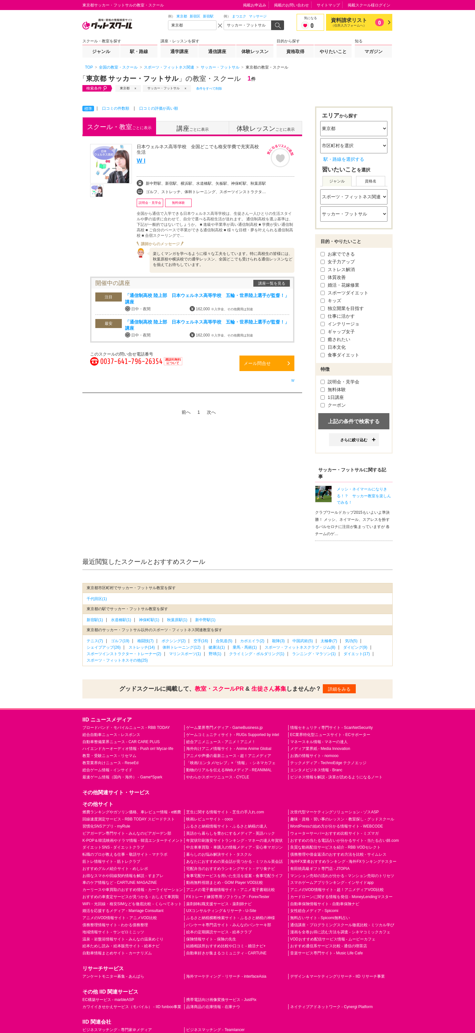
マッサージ (258, 16)
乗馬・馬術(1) (245, 647)
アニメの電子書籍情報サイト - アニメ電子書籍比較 (230, 889)
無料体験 (333, 389)
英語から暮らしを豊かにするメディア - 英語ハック (230, 833)
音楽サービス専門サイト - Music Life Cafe (326, 953)
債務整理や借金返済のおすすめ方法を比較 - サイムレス (338, 854)
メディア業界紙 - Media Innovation (320, 748)
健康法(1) (216, 647)
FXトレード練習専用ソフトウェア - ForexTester (227, 897)
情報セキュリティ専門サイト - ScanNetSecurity (331, 727)
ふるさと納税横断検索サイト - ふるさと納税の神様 (230, 918)
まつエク (239, 16)
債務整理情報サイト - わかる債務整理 (115, 925)
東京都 (181, 16)
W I (141, 161)
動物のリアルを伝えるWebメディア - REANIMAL (228, 770)
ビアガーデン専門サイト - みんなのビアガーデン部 (126, 833)
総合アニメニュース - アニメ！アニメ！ (221, 742)
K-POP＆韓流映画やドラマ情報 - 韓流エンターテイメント (132, 840)
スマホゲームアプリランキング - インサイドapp (332, 882)
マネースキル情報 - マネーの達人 (319, 742)
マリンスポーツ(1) (185, 654)
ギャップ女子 (338, 331)
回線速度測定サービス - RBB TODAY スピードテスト (128, 819)
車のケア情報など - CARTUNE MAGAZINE (119, 882)
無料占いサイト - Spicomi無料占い (320, 918)
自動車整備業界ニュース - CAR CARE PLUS (121, 742)
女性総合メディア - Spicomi (314, 910)
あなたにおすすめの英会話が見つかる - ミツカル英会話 (234, 861)
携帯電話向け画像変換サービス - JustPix (221, 999)
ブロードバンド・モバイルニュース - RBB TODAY (126, 727)
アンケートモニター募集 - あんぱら (113, 976)
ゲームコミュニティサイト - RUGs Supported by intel (232, 734)
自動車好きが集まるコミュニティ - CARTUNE (226, 953)
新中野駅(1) (205, 620)
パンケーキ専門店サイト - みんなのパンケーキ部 (228, 925)
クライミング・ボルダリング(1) (256, 654)
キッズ (331, 300)
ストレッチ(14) (142, 647)
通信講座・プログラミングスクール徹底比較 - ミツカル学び (342, 925)
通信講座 (217, 51)
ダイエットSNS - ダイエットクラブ (113, 847)
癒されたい (335, 339)
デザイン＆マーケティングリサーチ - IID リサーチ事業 (337, 976)
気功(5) (351, 641)
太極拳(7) (329, 641)
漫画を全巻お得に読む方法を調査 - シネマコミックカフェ (340, 932)
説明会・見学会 (340, 381)
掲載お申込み (254, 5)
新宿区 (195, 16)
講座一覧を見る (271, 283)
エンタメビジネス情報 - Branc (316, 770)
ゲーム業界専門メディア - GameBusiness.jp (224, 727)
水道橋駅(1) (121, 620)
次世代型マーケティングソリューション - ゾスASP (334, 812)
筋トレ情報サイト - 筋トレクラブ (111, 861)
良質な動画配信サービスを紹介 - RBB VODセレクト (335, 847)
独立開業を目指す (342, 308)
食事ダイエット (340, 354)
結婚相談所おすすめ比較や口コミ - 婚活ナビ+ (226, 946)
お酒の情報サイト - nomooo (314, 755)
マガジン (373, 51)
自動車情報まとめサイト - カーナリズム (117, 953)
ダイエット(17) (356, 654)
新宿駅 (208, 16)
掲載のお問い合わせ (291, 5)
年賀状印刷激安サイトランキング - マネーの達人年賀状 (234, 840)
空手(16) (201, 641)
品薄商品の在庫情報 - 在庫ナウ (213, 1007)
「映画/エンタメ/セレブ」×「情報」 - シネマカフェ (230, 763)
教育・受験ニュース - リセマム (109, 755)
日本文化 (333, 347)
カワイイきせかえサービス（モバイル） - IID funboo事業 (131, 1007)
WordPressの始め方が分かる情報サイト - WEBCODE (336, 826)
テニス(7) (95, 641)
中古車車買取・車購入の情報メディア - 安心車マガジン (234, 847)
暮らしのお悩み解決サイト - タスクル (219, 854)
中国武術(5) (302, 641)
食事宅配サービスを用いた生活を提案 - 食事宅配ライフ (234, 876)
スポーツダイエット (344, 292)
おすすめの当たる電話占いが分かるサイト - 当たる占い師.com (344, 840)
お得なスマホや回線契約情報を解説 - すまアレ (123, 876)
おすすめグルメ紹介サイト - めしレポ (115, 868)
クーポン (333, 405)
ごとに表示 (119, 126)
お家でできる (338, 254)
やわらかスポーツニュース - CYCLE (217, 777)
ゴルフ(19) (120, 641)
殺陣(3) (278, 641)
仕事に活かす (338, 316)
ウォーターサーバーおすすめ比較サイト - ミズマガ (334, 833)
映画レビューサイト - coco (209, 819)
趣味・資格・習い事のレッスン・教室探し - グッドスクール (342, 819)
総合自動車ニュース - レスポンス (111, 734)
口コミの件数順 (115, 108)
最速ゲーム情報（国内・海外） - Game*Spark (122, 777)
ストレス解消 (338, 269)
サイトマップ (328, 5)
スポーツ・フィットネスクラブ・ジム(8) (300, 647)
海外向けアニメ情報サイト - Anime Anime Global (228, 748)
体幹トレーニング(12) (181, 647)
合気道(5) (224, 641)
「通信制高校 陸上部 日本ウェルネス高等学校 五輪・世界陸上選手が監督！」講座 (207, 298)
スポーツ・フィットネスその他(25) (117, 660)
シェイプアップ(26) (104, 647)
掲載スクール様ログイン (369, 5)
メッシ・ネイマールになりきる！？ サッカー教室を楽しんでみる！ (364, 496)
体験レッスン (255, 51)
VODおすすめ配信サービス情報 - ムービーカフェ (333, 939)
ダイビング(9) (355, 647)
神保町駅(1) (149, 620)
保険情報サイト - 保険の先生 (211, 939)
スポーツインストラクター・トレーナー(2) (124, 654)
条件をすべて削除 (209, 88)
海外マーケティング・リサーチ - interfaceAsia (226, 976)
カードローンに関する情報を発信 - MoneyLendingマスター (341, 897)
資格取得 (295, 51)
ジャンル (101, 51)
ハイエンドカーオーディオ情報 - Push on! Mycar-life (127, 748)
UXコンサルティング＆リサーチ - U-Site (221, 910)
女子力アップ (338, 261)
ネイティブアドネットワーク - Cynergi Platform (331, 1007)
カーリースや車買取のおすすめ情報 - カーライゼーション (132, 889)
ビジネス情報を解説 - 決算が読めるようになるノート (336, 777)
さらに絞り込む (353, 440)
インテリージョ (340, 323)
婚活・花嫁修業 (340, 285)
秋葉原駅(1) (177, 620)
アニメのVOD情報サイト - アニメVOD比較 (119, 918)
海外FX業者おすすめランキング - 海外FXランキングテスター (343, 861)
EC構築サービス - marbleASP (108, 999)
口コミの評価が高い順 (158, 108)
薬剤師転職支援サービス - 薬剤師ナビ (219, 904)
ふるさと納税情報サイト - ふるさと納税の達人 (226, 826)
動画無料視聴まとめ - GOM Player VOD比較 (224, 882)
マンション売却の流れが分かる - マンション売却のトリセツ (342, 876)
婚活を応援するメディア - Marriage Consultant (123, 910)
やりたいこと (333, 51)
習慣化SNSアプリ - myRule (106, 826)
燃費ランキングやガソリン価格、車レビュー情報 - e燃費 (131, 812)
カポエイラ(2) (252, 641)
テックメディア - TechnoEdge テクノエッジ (328, 763)
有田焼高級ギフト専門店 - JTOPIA (320, 868)
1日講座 (332, 397)
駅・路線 (139, 51)
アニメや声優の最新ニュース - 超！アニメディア (228, 755)
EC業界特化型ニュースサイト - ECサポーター (330, 734)
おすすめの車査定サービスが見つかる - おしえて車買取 (130, 897)
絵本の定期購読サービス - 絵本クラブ (219, 932)
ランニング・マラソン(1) (314, 654)
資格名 (370, 181)
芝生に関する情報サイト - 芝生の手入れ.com (225, 812)
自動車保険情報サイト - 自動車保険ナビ (325, 904)
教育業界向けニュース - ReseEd (110, 763)
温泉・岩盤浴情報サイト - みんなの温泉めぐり (123, 939)
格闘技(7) (145, 641)
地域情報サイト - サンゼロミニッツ (113, 932)
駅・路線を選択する (343, 159)
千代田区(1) (97, 599)
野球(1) (215, 654)
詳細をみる (339, 689)
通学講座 (179, 51)
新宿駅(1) (95, 620)
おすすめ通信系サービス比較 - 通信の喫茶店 (328, 946)
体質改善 (333, 277)
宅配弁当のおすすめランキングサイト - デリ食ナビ (230, 868)
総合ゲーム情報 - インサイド (107, 770)
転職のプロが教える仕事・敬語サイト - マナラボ (124, 854)
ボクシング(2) (174, 641)
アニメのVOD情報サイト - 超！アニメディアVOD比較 (337, 889)
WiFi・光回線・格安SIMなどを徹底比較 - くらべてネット (132, 904)
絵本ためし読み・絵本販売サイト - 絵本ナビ (121, 946)
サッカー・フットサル (163, 88)
